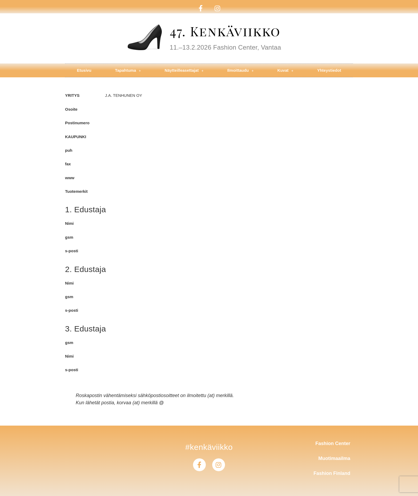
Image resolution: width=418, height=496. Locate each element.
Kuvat (286, 70)
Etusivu (84, 70)
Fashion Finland (332, 473)
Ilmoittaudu (240, 70)
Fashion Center (332, 443)
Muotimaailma (334, 458)
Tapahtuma (128, 70)
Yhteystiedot (329, 70)
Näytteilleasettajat (184, 70)
